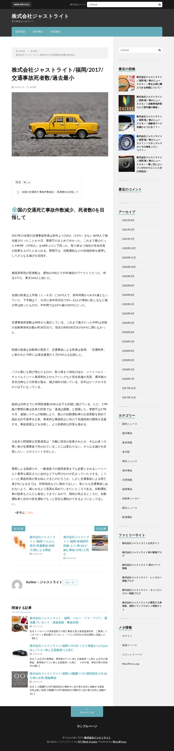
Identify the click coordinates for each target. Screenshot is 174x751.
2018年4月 (128, 350)
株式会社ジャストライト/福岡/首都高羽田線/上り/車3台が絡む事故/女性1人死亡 (76, 545)
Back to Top (87, 712)
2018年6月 (128, 332)
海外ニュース (129, 461)
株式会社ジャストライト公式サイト (140, 543)
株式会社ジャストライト (40, 15)
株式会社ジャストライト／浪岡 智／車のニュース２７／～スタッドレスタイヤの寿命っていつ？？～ (149, 143)
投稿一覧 (69, 582)
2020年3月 (128, 322)
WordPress (119, 741)
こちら (29, 512)
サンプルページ (87, 726)
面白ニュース (129, 507)
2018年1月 (128, 378)
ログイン (127, 635)
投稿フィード (129, 645)
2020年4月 (128, 313)
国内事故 (127, 433)
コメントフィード (132, 654)
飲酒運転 (55, 31)
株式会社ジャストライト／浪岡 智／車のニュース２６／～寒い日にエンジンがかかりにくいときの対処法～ (149, 164)
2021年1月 (128, 238)
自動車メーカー (131, 498)
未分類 (33, 87)
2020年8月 (128, 285)
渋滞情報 (127, 479)
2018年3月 (128, 360)
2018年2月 (128, 369)
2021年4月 (128, 220)
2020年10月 (129, 266)
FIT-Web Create (87, 741)
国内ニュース (129, 423)
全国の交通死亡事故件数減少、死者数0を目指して (47, 192)
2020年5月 (128, 304)
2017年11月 (129, 397)
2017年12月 (129, 388)
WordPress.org (130, 663)
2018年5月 (128, 341)
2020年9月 (128, 276)
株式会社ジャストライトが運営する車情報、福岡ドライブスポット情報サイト (142, 606)
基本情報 (127, 442)
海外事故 (38, 31)
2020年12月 (129, 248)
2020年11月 (129, 257)
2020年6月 (128, 294)
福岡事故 (20, 31)
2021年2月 (128, 229)
